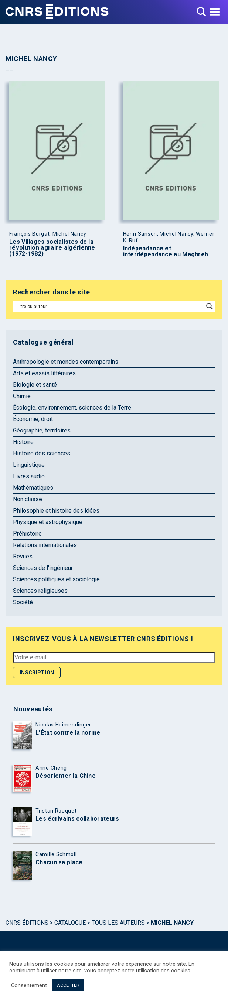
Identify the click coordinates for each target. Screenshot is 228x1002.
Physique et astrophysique (47, 522)
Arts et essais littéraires (44, 373)
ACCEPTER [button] (68, 985)
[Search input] (109, 306)
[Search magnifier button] (209, 306)
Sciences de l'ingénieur (43, 567)
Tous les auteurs (118, 922)
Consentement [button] (29, 985)
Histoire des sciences (41, 453)
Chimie (22, 396)
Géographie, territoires (42, 430)
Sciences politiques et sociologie (56, 579)
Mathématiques (33, 487)
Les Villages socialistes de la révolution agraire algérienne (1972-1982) (52, 248)
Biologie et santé (35, 384)
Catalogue (70, 922)
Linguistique (29, 464)
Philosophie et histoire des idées (56, 510)
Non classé (27, 499)
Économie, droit (33, 419)
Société (23, 602)
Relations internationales (45, 544)
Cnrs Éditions (27, 922)
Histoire (23, 441)
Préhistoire (27, 533)
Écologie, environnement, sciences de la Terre (72, 407)
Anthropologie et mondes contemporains (65, 361)
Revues (23, 556)
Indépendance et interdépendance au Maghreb (165, 251)
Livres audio (29, 476)
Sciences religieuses (40, 590)
